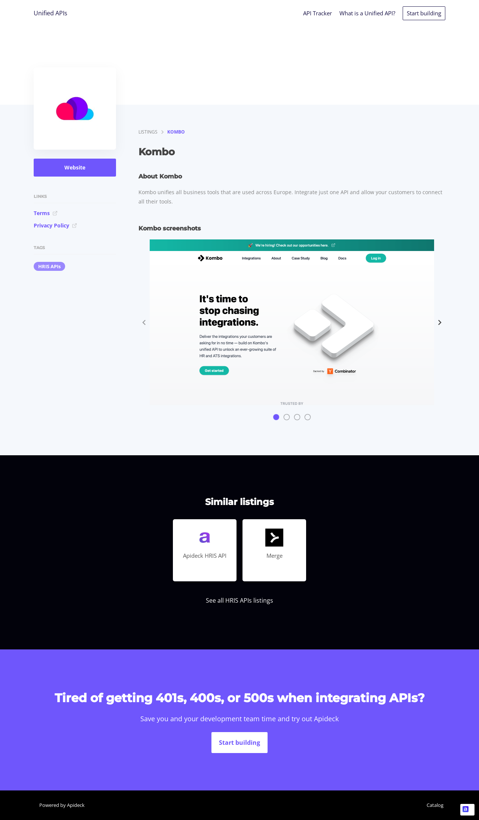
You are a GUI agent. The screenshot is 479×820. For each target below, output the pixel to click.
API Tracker (317, 13)
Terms (46, 213)
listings (148, 132)
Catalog (435, 805)
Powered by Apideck (62, 805)
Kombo (176, 132)
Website (74, 167)
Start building (424, 13)
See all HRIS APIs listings (239, 600)
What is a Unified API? (367, 13)
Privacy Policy (55, 225)
